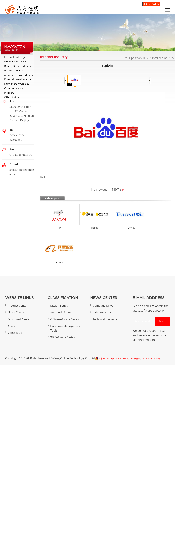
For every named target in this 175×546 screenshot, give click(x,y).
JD (123, 189)
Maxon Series (59, 305)
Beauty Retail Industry (17, 66)
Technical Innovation (106, 319)
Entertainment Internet (18, 79)
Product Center (18, 305)
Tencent (131, 227)
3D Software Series (62, 337)
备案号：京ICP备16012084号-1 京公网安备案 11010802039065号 (129, 358)
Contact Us (15, 333)
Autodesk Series (60, 312)
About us (14, 326)
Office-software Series (64, 319)
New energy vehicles (16, 83)
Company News (103, 305)
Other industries (14, 97)
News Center (16, 312)
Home (146, 58)
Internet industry (14, 57)
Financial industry (15, 61)
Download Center (19, 319)
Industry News (102, 312)
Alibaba (59, 262)
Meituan (95, 227)
